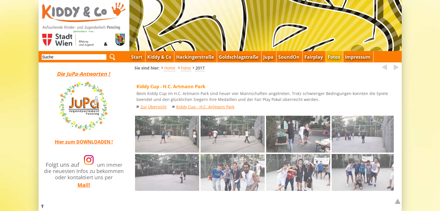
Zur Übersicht (153, 106)
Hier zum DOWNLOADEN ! (84, 142)
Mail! (83, 185)
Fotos (186, 68)
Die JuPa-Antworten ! (84, 73)
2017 (200, 68)
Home (169, 68)
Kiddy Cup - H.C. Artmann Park (205, 106)
